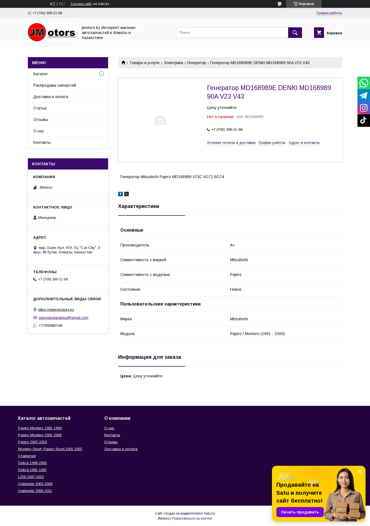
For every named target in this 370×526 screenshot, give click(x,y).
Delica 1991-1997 (32, 470)
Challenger (27, 456)
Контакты (42, 142)
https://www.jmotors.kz (56, 309)
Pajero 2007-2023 (32, 442)
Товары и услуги (144, 62)
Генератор (196, 62)
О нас (38, 131)
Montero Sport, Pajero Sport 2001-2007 (50, 449)
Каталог (40, 74)
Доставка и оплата (50, 96)
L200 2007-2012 (31, 477)
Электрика (173, 62)
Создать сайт (81, 4)
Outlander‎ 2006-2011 (35, 491)
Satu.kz (209, 513)
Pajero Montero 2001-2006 (40, 435)
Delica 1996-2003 (32, 463)
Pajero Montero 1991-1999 (40, 428)
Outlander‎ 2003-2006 (35, 484)
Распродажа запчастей (54, 85)
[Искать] (295, 32)
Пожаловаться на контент (192, 518)
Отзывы (40, 119)
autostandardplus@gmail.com (63, 318)
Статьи (40, 108)
